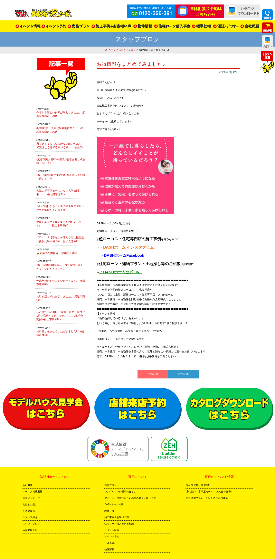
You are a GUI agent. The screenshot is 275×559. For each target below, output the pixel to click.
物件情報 (109, 549)
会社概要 (27, 485)
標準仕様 (109, 511)
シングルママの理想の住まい (120, 491)
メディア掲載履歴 (32, 491)
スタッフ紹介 (30, 517)
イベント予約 (111, 536)
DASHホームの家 (113, 504)
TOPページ (109, 49)
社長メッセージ (31, 498)
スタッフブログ (127, 49)
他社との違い (30, 504)
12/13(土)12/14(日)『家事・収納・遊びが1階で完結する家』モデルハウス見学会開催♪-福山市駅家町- (60, 315)
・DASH (106, 247)
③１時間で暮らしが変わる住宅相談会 (207, 498)
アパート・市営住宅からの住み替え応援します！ (131, 498)
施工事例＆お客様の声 (116, 517)
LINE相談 (109, 543)
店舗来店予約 (30, 530)
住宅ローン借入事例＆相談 (119, 523)
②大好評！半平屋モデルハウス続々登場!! (209, 491)
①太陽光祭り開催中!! (198, 485)
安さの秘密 (29, 511)
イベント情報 (111, 530)
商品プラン (110, 485)
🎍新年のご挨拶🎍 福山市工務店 (56, 253)
